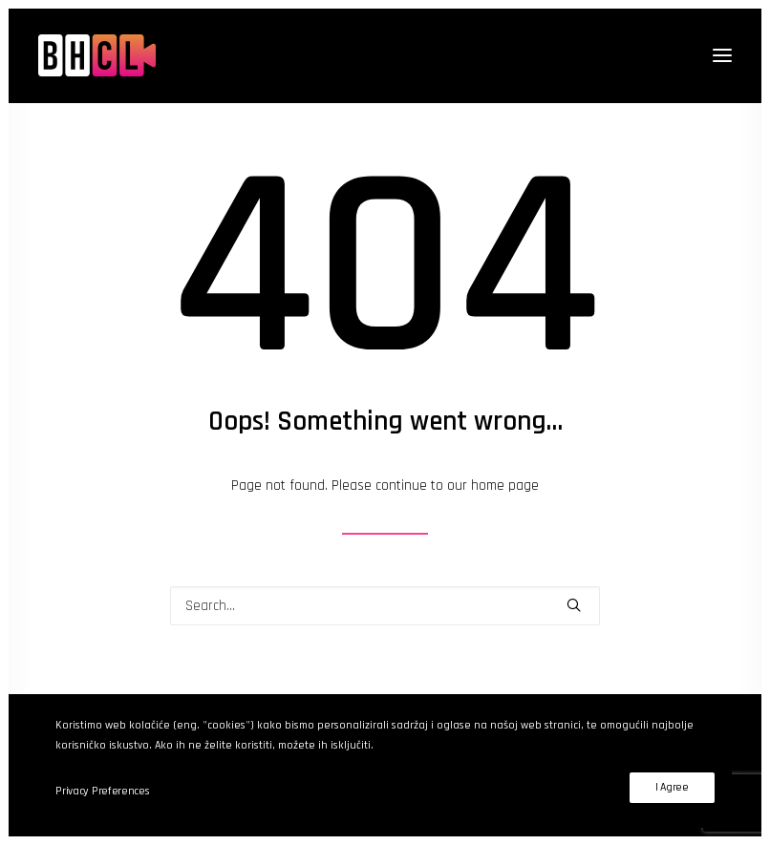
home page (505, 485)
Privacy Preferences (102, 791)
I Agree (672, 787)
